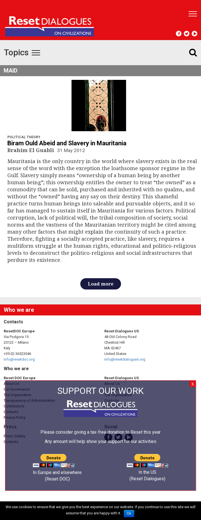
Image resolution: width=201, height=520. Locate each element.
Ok (129, 513)
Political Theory (23, 137)
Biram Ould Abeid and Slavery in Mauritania (66, 143)
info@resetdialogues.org (124, 359)
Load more (100, 284)
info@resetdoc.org (19, 359)
